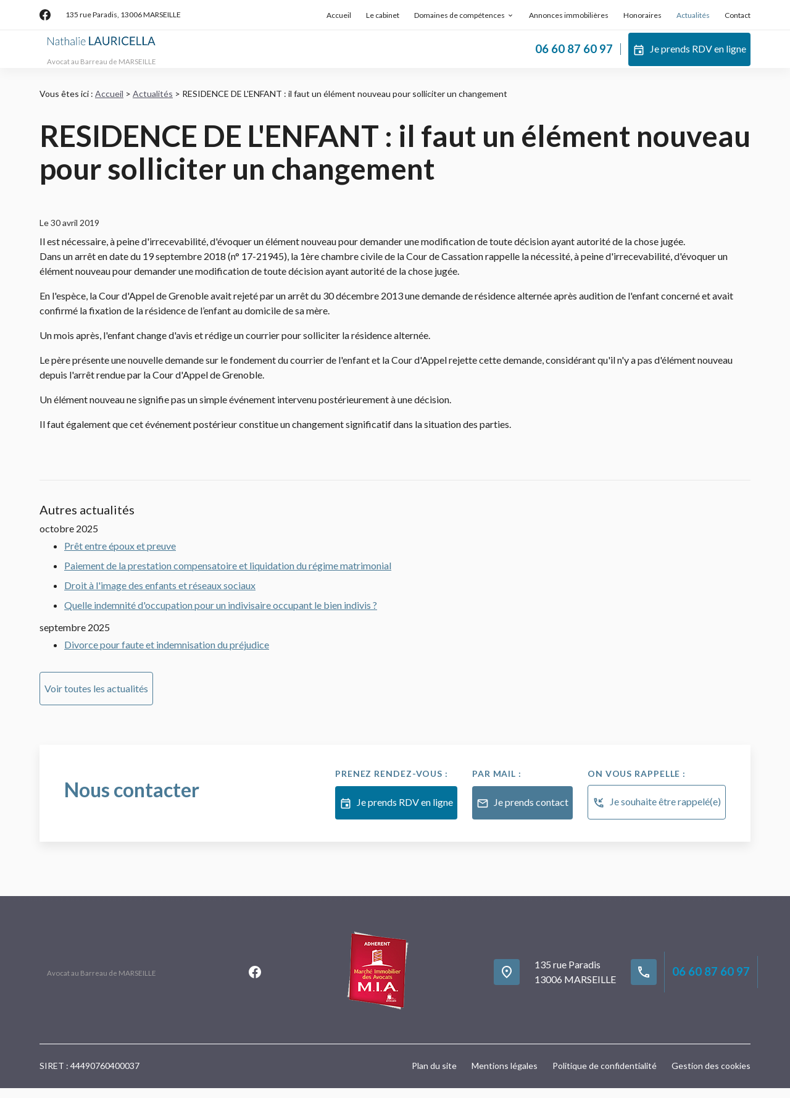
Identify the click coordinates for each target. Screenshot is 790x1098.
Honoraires (642, 15)
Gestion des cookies (711, 1075)
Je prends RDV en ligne (689, 54)
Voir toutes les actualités (96, 698)
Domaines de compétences (459, 15)
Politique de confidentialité (604, 1075)
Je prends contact (522, 813)
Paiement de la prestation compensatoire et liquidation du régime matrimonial (227, 575)
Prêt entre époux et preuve (120, 555)
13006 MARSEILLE (123, 14)
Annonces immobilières (569, 15)
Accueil (338, 15)
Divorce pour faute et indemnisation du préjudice (166, 654)
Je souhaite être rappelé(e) (656, 812)
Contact (737, 15)
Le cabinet (382, 15)
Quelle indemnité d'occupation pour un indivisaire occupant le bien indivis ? (220, 615)
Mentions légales (505, 1075)
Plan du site (434, 1075)
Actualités (693, 15)
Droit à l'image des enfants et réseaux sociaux (160, 595)
